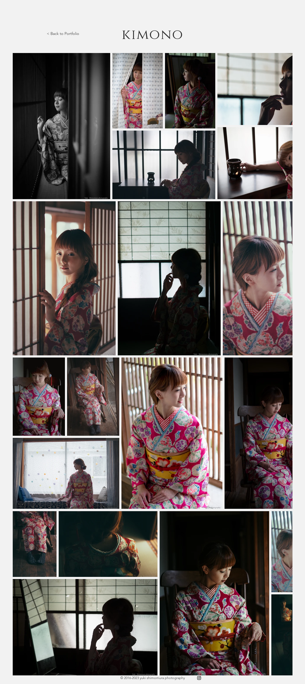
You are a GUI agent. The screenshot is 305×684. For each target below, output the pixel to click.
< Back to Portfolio (63, 33)
